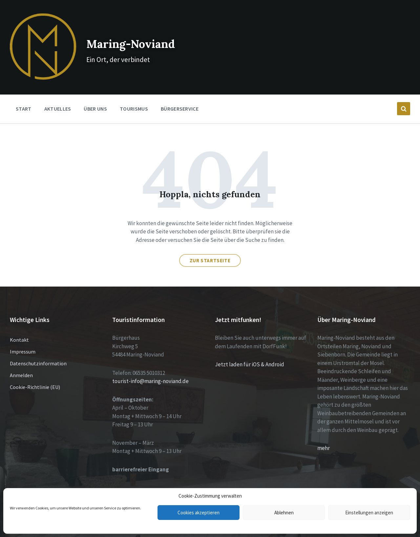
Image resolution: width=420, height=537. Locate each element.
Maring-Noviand (134, 32)
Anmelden (21, 357)
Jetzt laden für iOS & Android (249, 346)
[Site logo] (34, 59)
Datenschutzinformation (38, 345)
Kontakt (19, 321)
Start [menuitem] (24, 90)
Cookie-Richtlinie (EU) (35, 369)
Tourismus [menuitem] (134, 90)
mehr (323, 430)
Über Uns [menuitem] (95, 90)
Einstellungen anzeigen (369, 512)
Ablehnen (284, 512)
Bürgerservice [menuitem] (180, 90)
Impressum (22, 333)
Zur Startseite (210, 242)
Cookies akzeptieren (199, 512)
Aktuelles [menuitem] (57, 90)
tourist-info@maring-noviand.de (150, 363)
